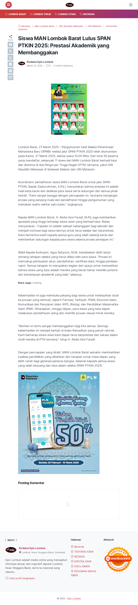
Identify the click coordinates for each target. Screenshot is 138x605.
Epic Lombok (74, 598)
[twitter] (10, 51)
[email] (10, 77)
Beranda (77, 546)
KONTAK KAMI (81, 561)
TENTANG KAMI (82, 551)
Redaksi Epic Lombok (32, 548)
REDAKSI (78, 556)
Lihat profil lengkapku (20, 578)
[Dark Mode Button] (131, 5)
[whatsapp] (10, 58)
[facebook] (10, 44)
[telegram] (10, 64)
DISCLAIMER (80, 566)
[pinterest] (10, 71)
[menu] (8, 5)
